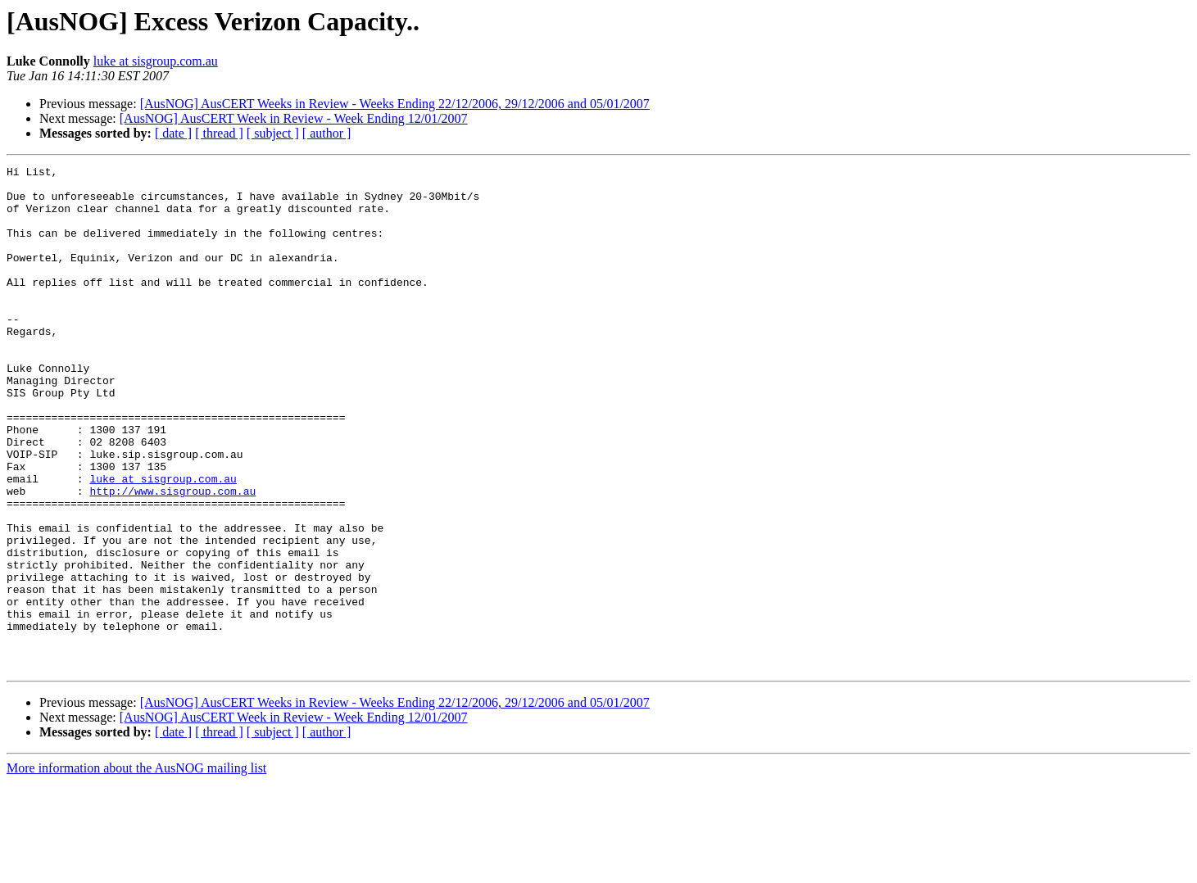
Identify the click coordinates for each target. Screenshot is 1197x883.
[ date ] (173, 133)
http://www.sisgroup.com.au (172, 557)
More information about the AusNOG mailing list (136, 869)
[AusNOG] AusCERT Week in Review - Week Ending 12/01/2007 (294, 118)
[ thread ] (219, 133)
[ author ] (326, 133)
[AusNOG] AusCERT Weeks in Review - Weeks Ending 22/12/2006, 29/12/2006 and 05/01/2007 (395, 104)
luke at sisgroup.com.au (155, 61)
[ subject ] (273, 133)
